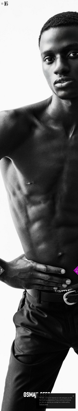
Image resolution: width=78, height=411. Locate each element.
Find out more (43, 404)
